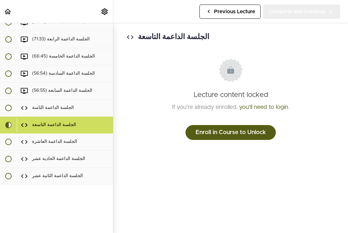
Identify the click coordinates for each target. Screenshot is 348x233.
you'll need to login (263, 107)
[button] (8, 11)
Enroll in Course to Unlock (231, 132)
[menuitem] (105, 11)
